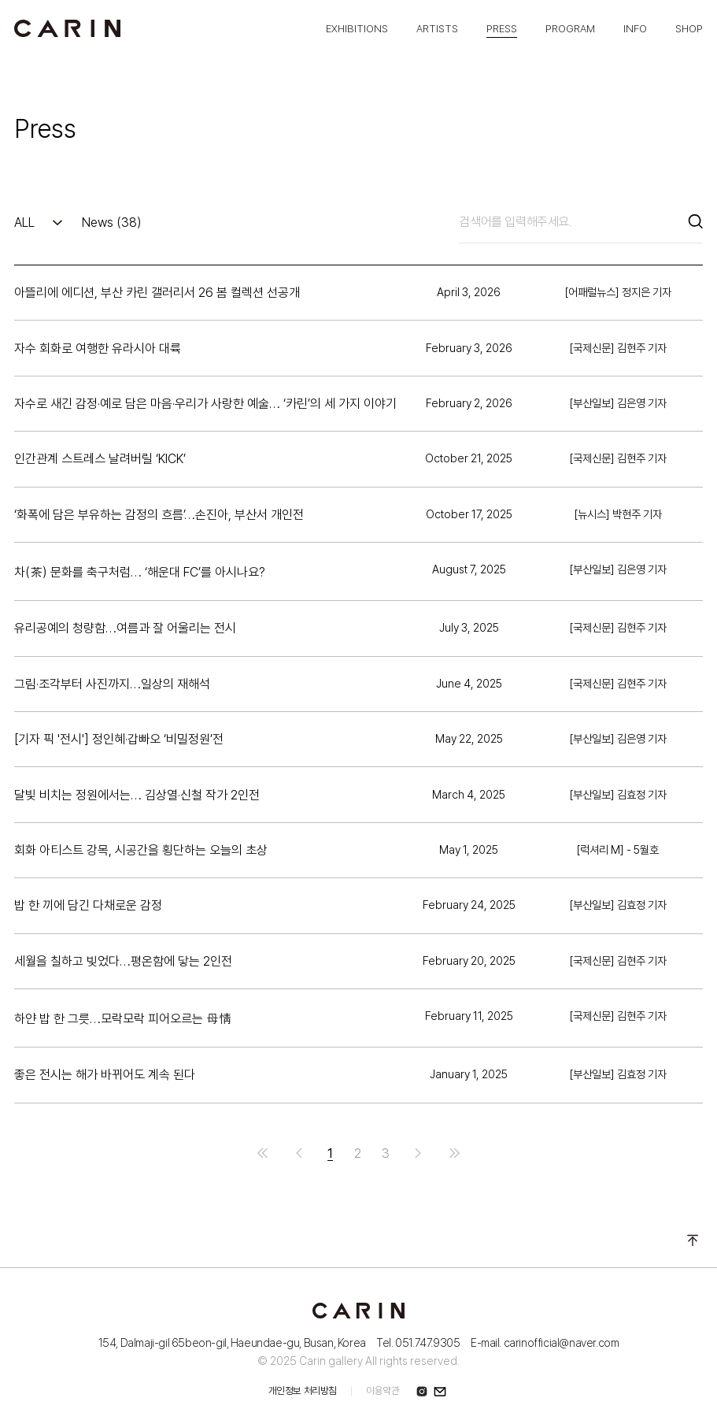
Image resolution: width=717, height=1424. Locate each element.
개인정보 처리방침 (302, 1390)
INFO (635, 28)
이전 (299, 1153)
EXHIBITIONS (357, 28)
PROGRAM (570, 28)
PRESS (501, 28)
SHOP (689, 28)
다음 (417, 1153)
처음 (263, 1153)
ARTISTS (437, 28)
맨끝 (453, 1153)
